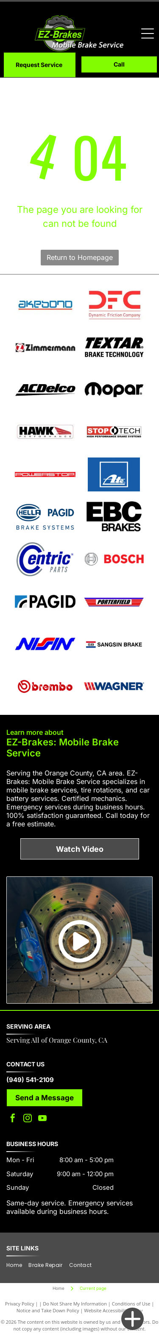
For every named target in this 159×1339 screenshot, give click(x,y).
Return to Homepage (80, 257)
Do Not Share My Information (75, 1303)
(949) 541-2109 (30, 1080)
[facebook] (12, 1119)
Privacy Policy (19, 1303)
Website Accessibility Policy (113, 1310)
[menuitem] (17, 1265)
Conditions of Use (131, 1303)
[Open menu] (147, 33)
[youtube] (42, 1119)
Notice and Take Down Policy (48, 1310)
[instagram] (27, 1119)
